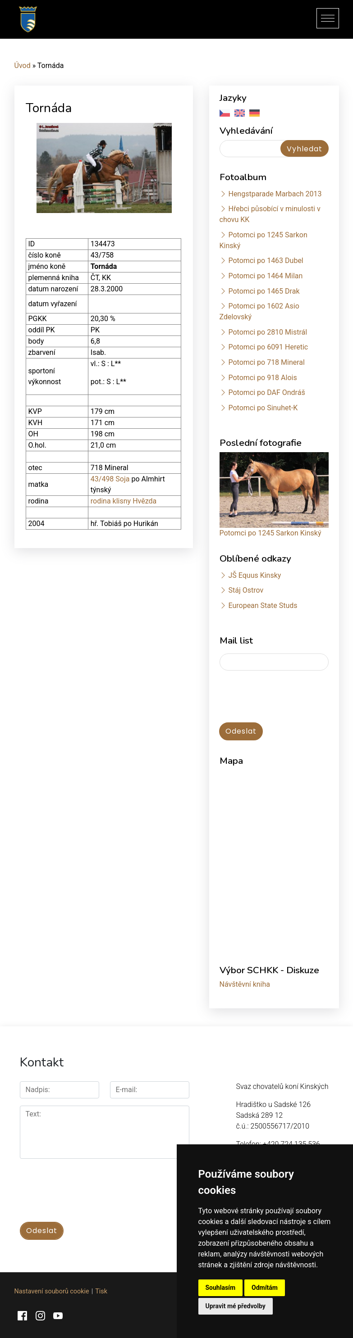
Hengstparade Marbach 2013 (274, 194)
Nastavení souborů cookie (51, 1291)
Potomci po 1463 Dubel (265, 260)
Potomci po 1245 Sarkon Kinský (270, 533)
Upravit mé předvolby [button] (236, 1306)
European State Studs (262, 605)
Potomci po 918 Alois (262, 377)
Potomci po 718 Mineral (266, 362)
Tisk (101, 1291)
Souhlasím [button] (221, 1287)
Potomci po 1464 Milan (265, 276)
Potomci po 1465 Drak (263, 291)
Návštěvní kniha (245, 984)
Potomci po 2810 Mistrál (267, 332)
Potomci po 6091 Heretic (268, 347)
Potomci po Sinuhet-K (263, 408)
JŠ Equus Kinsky (254, 575)
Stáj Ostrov (245, 590)
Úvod (22, 65)
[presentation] (88, 1185)
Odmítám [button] (265, 1287)
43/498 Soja (110, 479)
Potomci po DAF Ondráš (266, 392)
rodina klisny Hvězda (123, 501)
